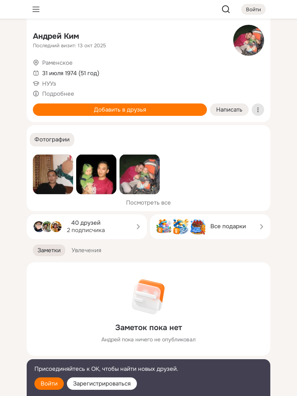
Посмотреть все (148, 203)
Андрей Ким (56, 36)
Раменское (57, 63)
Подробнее (58, 94)
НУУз (49, 84)
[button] (52, 139)
